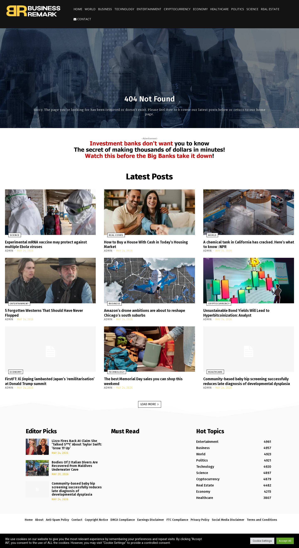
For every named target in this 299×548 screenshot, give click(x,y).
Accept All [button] (285, 540)
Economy (200, 9)
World (90, 9)
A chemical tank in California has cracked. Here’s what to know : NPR (242, 244)
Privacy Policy (200, 523)
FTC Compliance (177, 523)
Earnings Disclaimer (150, 523)
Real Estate (270, 9)
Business (105, 9)
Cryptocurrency (177, 9)
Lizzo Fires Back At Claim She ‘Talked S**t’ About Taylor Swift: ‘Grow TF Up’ (77, 448)
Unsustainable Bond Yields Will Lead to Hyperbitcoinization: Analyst (240, 312)
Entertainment (149, 9)
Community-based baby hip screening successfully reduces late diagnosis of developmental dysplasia (239, 383)
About (39, 523)
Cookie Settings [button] (262, 540)
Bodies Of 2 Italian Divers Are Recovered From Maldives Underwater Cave (75, 469)
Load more (149, 408)
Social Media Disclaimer (228, 523)
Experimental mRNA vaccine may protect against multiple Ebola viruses (43, 244)
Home (78, 9)
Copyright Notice (96, 523)
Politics (237, 9)
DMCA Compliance (122, 523)
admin (9, 250)
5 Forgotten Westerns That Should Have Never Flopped (49, 312)
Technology (124, 9)
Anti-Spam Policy (57, 523)
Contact (82, 19)
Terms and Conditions (262, 523)
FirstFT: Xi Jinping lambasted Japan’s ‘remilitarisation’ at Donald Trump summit (44, 380)
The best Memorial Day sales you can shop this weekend (148, 380)
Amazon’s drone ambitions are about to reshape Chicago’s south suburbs (141, 312)
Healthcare (219, 9)
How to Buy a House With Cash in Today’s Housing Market (142, 244)
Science (252, 9)
